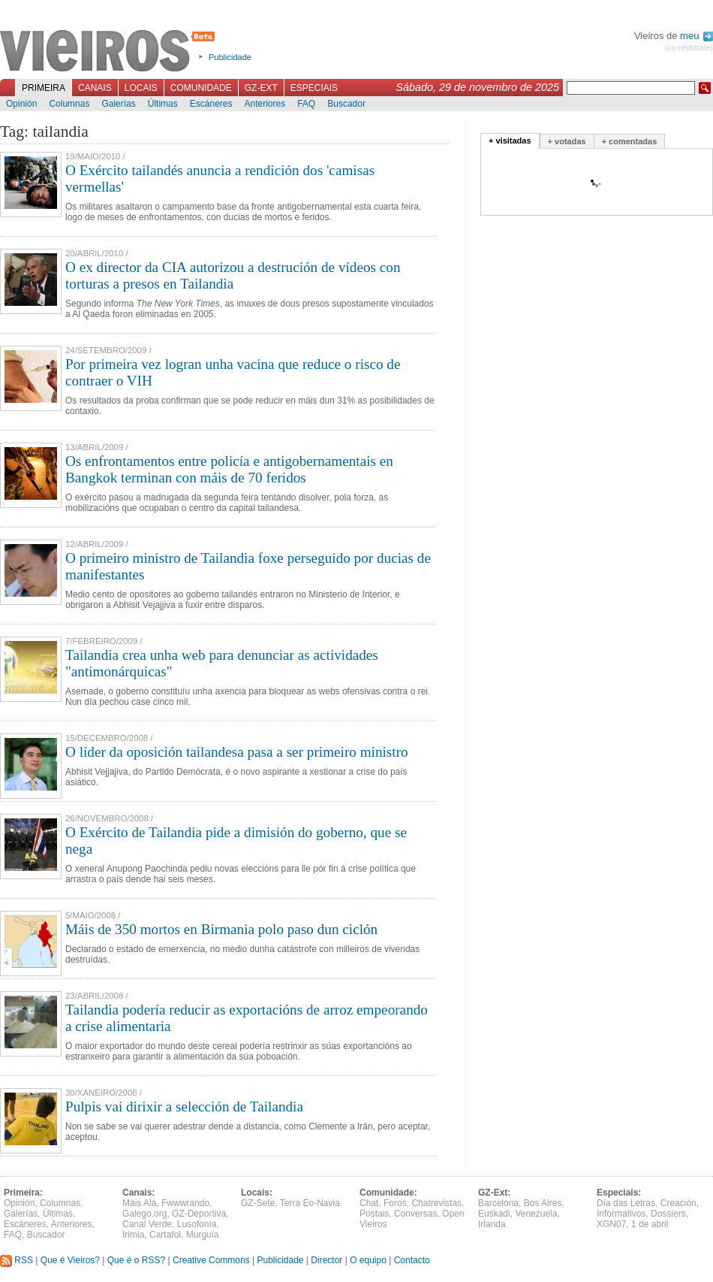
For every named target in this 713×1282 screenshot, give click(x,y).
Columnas (69, 103)
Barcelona (498, 1203)
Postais (374, 1213)
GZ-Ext (261, 88)
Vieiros (110, 52)
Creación (678, 1203)
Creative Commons (211, 1260)
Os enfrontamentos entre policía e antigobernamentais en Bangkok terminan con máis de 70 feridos (229, 469)
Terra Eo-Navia (310, 1203)
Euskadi (494, 1213)
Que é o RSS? (136, 1260)
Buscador (346, 103)
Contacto (412, 1260)
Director (326, 1260)
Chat (369, 1203)
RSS (16, 1260)
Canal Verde (147, 1224)
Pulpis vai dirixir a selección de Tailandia (184, 1106)
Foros (395, 1203)
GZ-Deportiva (199, 1213)
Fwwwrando (185, 1203)
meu (696, 35)
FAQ (306, 103)
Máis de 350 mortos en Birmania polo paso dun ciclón (221, 929)
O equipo (368, 1260)
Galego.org (144, 1213)
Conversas (415, 1213)
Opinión (21, 103)
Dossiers (668, 1213)
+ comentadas (629, 141)
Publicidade (230, 57)
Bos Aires (543, 1203)
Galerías (118, 103)
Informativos (621, 1213)
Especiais (314, 88)
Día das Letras (626, 1203)
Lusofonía (197, 1224)
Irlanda (492, 1224)
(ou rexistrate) (689, 48)
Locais (141, 88)
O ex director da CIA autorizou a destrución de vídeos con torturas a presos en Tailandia (233, 275)
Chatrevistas (436, 1203)
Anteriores (264, 103)
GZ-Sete (258, 1203)
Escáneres (211, 103)
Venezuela (536, 1213)
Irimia (133, 1234)
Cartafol (165, 1234)
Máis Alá (139, 1203)
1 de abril (649, 1224)
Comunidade (201, 88)
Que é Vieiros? (70, 1260)
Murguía (202, 1234)
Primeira (43, 88)
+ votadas (567, 141)
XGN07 (611, 1224)
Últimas (163, 103)
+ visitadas (510, 140)
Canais (95, 88)
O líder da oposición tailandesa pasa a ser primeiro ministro (236, 752)
